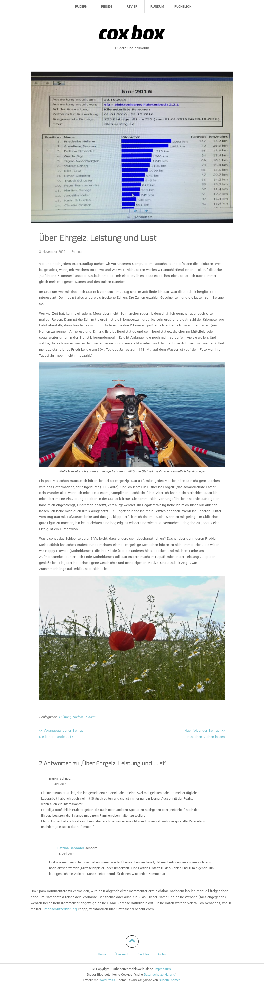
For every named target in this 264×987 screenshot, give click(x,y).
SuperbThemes (170, 980)
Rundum (90, 717)
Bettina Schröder (70, 848)
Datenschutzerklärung (59, 909)
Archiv (161, 954)
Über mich (122, 954)
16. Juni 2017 (57, 784)
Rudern (78, 717)
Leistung (65, 717)
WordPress (107, 980)
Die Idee (143, 954)
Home (102, 954)
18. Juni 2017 (65, 854)
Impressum (162, 969)
